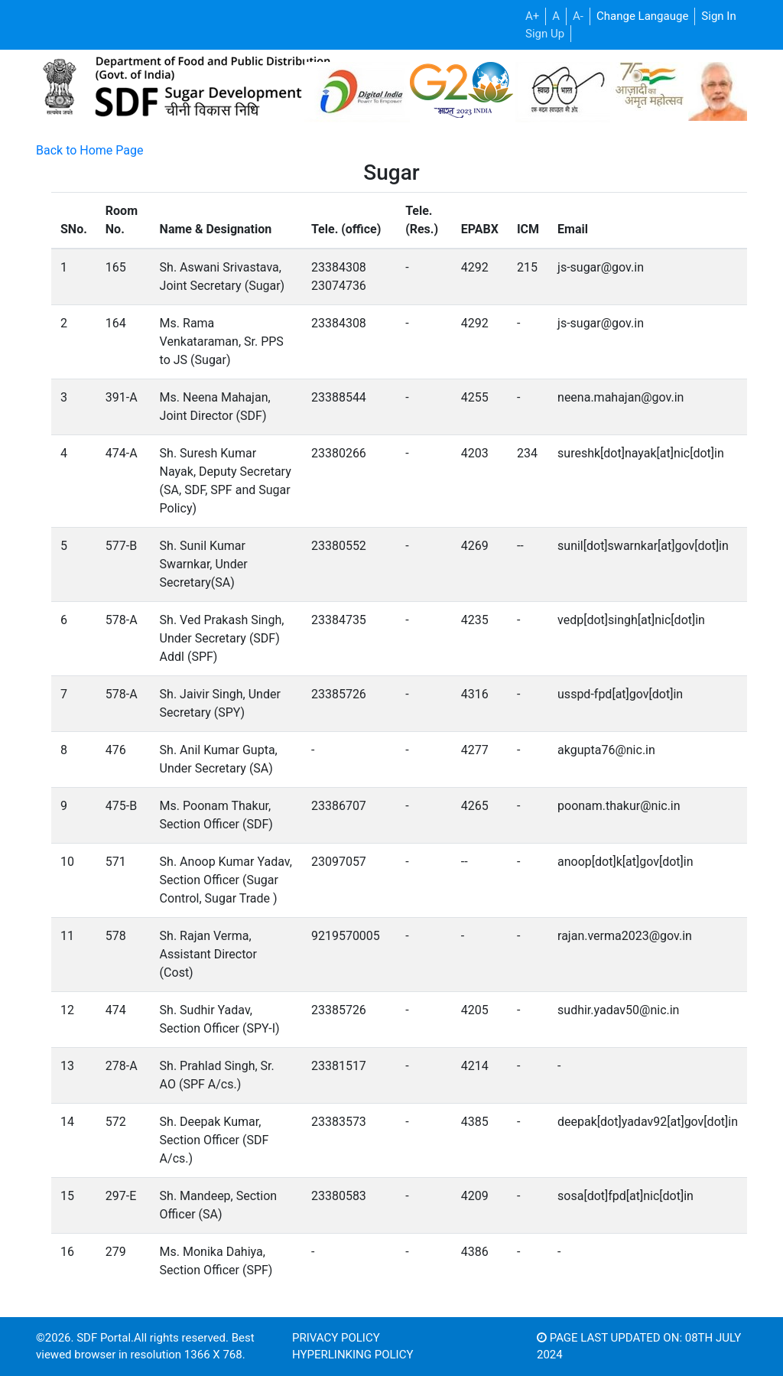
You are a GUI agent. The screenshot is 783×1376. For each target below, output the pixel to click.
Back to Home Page (90, 150)
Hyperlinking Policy (352, 1354)
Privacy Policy (336, 1338)
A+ (532, 16)
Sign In (718, 16)
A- (578, 16)
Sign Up (544, 34)
